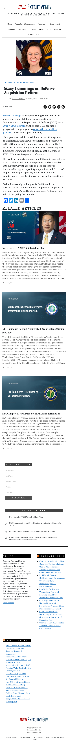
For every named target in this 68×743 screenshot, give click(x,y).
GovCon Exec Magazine (55, 733)
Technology (11, 29)
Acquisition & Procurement (25, 24)
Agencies (41, 24)
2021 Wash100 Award (14, 125)
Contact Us (32, 35)
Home (10, 24)
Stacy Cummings (12, 115)
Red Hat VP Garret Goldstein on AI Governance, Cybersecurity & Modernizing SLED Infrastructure (52, 577)
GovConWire (17, 636)
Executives (22, 29)
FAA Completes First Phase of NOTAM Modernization (31, 413)
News (34, 29)
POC (35, 735)
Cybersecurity (55, 24)
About (49, 29)
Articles (41, 29)
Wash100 (57, 29)
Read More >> (8, 599)
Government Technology (16, 82)
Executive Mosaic (11, 733)
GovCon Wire (25, 733)
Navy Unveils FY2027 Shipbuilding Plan (23, 248)
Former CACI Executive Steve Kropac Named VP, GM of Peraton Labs (18, 656)
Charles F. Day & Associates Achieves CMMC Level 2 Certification (51, 622)
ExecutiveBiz (53, 552)
